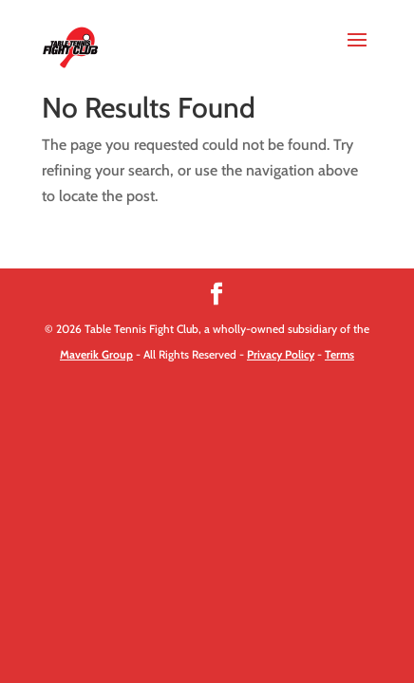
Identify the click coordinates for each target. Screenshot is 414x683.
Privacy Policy (280, 354)
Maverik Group (96, 354)
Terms (339, 354)
